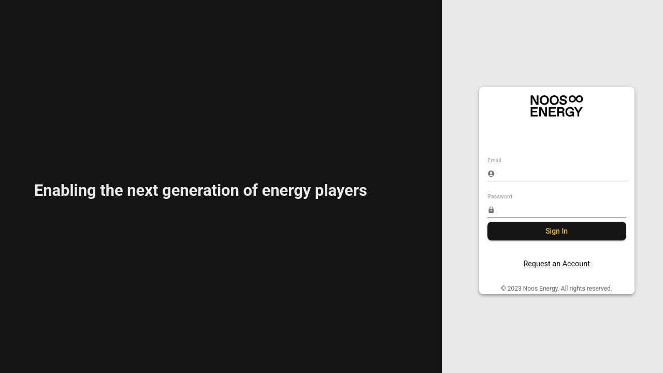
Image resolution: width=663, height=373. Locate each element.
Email (494, 160)
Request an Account (556, 264)
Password (499, 196)
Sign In (556, 231)
